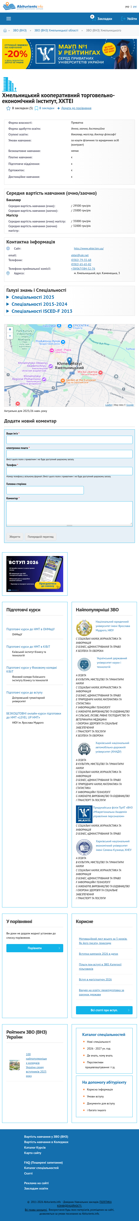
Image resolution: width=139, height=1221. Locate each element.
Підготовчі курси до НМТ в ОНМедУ (30, 629)
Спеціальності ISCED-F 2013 (42, 311)
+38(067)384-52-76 (83, 268)
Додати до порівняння (76, 108)
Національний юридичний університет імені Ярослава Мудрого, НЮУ (113, 626)
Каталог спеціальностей (103, 1034)
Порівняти (35, 948)
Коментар (13, 498)
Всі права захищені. (36, 1209)
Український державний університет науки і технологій (112, 662)
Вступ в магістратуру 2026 (95, 979)
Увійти (132, 18)
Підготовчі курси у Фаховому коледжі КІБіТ (31, 669)
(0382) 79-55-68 (81, 260)
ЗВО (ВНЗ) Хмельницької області (56, 30)
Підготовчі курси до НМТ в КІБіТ (28, 647)
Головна (6, 30)
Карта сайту (32, 1153)
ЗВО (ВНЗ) (20, 30)
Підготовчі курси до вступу (24, 692)
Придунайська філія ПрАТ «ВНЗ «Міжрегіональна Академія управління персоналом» (113, 812)
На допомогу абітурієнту (104, 1082)
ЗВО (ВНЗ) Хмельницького (103, 30)
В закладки (46, 108)
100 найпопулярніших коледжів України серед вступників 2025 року (36, 1065)
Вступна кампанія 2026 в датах (98, 954)
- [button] (9, 336)
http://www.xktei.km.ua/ (89, 248)
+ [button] (10, 330)
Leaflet (108, 405)
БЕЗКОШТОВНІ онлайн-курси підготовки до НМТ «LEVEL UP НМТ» (33, 715)
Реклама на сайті (36, 1183)
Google (130, 405)
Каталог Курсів (35, 1147)
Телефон (12, 465)
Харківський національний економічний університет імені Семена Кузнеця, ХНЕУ (114, 845)
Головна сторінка (16, 484)
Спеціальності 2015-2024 (39, 304)
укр (127, 6)
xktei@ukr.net (80, 255)
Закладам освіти (36, 1188)
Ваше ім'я (12, 433)
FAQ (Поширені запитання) (43, 1162)
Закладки (105, 18)
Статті (28, 1173)
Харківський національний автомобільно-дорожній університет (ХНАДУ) (112, 747)
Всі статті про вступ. (104, 1010)
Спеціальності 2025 (33, 297)
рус (135, 6)
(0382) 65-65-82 (81, 264)
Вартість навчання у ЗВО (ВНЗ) (46, 1136)
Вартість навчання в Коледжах (46, 1142)
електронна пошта (18, 448)
